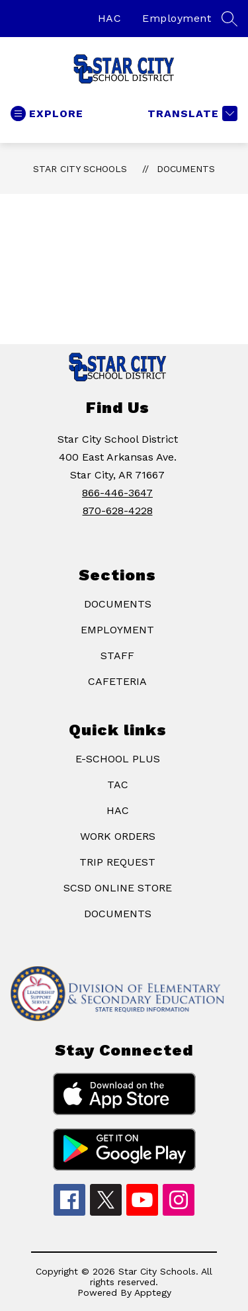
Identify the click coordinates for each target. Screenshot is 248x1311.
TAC (117, 784)
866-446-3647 (117, 492)
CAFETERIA (117, 681)
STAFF (117, 655)
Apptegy (152, 1292)
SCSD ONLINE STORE (117, 888)
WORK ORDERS (117, 836)
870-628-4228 (118, 510)
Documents (186, 168)
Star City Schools (80, 168)
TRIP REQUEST (117, 862)
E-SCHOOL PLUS (117, 758)
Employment (176, 18)
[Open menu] (47, 113)
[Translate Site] (190, 113)
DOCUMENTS (117, 604)
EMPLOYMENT (117, 629)
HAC (110, 18)
